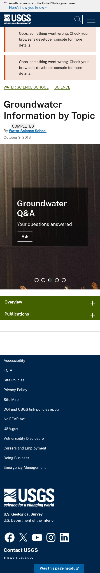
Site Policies (14, 380)
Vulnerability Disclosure (24, 439)
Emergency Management (25, 468)
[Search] (78, 19)
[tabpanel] (50, 216)
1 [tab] (37, 280)
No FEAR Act (15, 419)
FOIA (8, 370)
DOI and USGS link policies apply (32, 410)
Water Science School (26, 87)
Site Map (11, 400)
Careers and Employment (25, 448)
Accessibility (14, 361)
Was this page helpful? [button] (59, 568)
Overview (13, 302)
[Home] (17, 23)
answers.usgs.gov (18, 557)
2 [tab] (43, 280)
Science (62, 87)
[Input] (60, 19)
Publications (17, 314)
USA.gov (11, 429)
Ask (25, 236)
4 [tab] (57, 280)
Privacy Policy (15, 390)
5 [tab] (64, 280)
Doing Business (16, 458)
